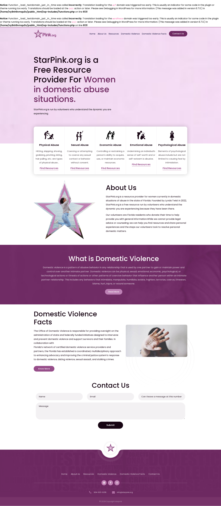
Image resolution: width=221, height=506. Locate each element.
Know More (44, 369)
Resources (113, 33)
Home (92, 33)
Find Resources (49, 168)
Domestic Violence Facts (153, 33)
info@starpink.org (122, 493)
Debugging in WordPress (117, 8)
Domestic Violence (129, 33)
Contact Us (178, 33)
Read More (113, 291)
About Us (101, 33)
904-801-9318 (97, 493)
